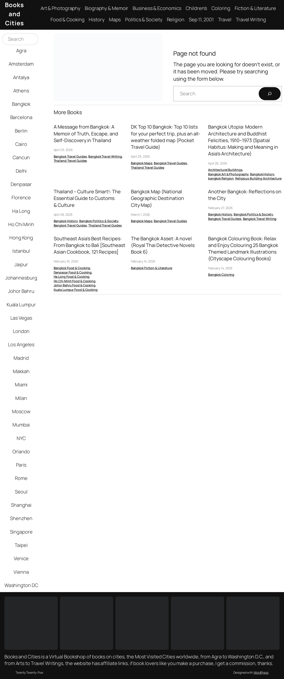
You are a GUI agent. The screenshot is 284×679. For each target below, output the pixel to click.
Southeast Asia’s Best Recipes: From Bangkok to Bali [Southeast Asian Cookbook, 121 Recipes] (89, 245)
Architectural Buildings (225, 170)
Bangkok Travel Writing (105, 156)
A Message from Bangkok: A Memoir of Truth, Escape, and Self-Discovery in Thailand (86, 133)
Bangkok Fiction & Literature (151, 268)
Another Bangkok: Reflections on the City (244, 194)
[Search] (270, 93)
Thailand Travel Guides (70, 160)
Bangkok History (262, 174)
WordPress (261, 672)
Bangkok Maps (141, 163)
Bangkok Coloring (221, 274)
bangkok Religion (221, 178)
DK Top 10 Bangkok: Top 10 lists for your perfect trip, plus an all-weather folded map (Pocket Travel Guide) (165, 136)
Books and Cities (14, 14)
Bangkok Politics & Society (98, 221)
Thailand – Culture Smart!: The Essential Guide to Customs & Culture (87, 198)
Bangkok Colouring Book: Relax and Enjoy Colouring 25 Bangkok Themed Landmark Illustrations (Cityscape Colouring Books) (243, 248)
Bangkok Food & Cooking (72, 268)
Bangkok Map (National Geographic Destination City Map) (157, 198)
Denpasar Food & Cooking (73, 272)
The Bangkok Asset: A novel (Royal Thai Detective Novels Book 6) (163, 245)
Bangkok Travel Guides (70, 156)
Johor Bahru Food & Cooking (74, 285)
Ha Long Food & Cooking (72, 276)
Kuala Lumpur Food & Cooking (76, 290)
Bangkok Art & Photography (228, 174)
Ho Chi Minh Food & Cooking (74, 281)
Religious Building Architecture (258, 178)
